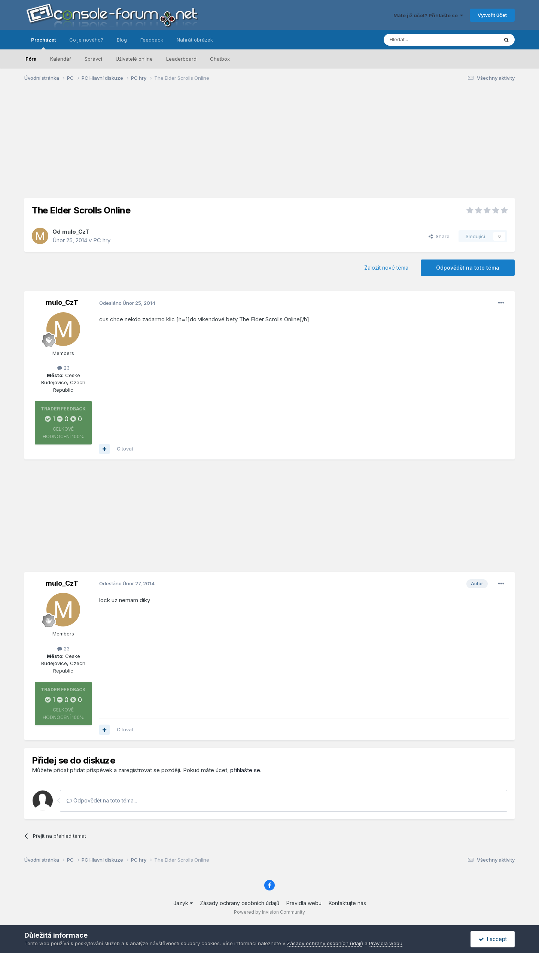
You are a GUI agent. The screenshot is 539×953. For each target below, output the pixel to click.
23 (63, 368)
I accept (493, 939)
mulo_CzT (75, 231)
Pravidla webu (304, 903)
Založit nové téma (386, 267)
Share (439, 236)
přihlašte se (245, 770)
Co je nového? (86, 40)
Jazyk (183, 903)
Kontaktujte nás (347, 903)
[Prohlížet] (422, 40)
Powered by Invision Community (269, 912)
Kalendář (60, 59)
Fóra (31, 59)
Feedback (151, 40)
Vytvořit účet (492, 15)
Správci (93, 59)
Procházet (43, 43)
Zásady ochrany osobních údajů (239, 903)
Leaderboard (181, 59)
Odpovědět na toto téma (467, 267)
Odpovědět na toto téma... (102, 800)
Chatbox (220, 59)
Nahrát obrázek (195, 40)
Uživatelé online (134, 59)
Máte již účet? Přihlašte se (428, 15)
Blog (122, 40)
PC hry (101, 240)
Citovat (125, 449)
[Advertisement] (269, 145)
